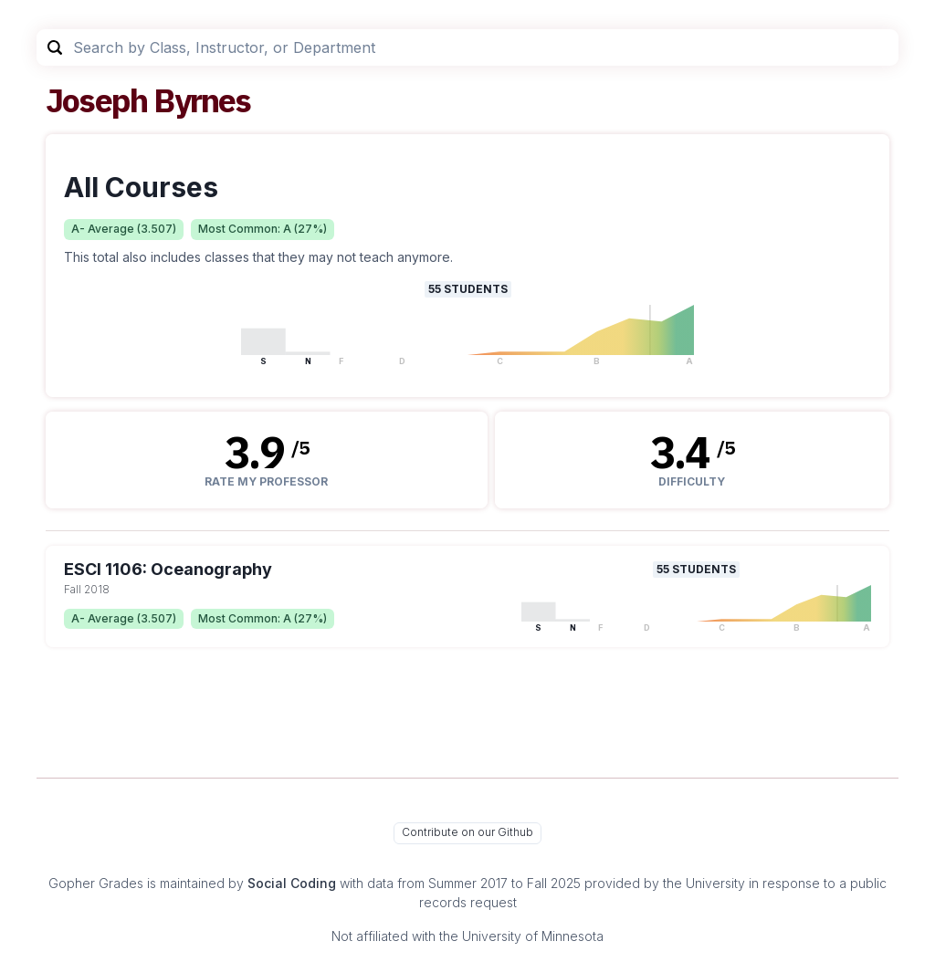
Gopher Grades (95, 883)
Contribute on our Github (467, 832)
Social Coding (291, 883)
